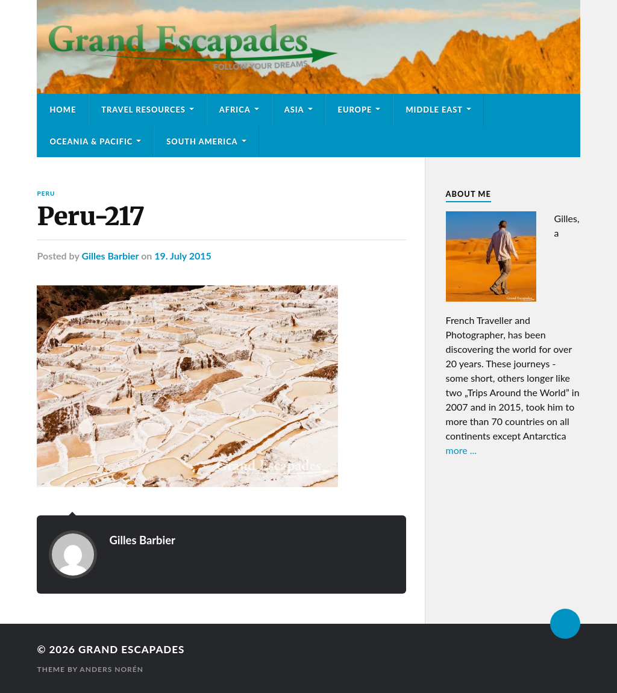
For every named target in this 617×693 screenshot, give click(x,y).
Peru (46, 193)
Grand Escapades (131, 649)
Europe (355, 109)
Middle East (434, 109)
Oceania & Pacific (91, 141)
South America (201, 141)
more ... (461, 450)
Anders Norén (111, 669)
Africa (235, 109)
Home (62, 109)
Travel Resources (143, 109)
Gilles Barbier (110, 255)
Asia (294, 109)
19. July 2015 (182, 255)
